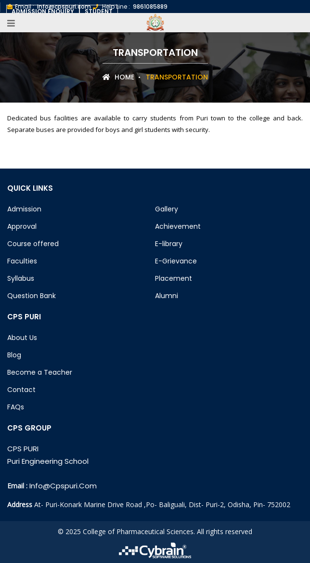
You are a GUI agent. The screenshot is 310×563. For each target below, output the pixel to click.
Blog (14, 355)
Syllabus (20, 278)
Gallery (166, 209)
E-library (168, 244)
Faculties (22, 261)
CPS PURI (23, 449)
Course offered (33, 244)
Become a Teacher (39, 372)
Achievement (178, 226)
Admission (24, 209)
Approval (22, 226)
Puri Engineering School (48, 461)
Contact (21, 389)
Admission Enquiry (43, 11)
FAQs (15, 407)
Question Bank (31, 296)
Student (99, 11)
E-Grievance (176, 261)
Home (118, 77)
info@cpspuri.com (63, 486)
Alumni (166, 296)
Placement (173, 278)
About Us (22, 337)
